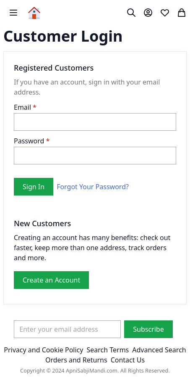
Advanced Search (159, 349)
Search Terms (107, 349)
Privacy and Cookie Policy (43, 349)
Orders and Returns (76, 360)
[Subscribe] (148, 329)
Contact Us (128, 360)
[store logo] (34, 12)
